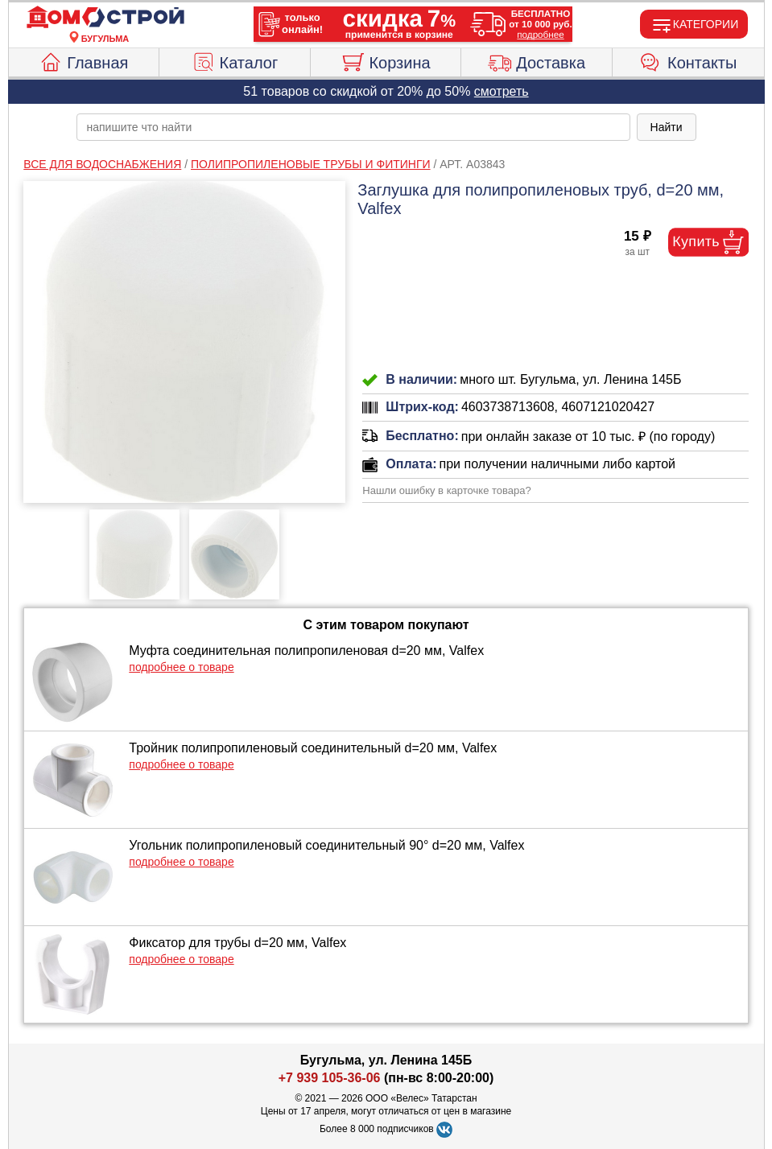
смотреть (501, 91)
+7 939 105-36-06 (330, 1078)
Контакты (688, 60)
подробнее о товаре (181, 667)
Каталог (235, 60)
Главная (83, 60)
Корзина (385, 60)
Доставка (536, 60)
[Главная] (105, 18)
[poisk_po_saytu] (353, 127)
